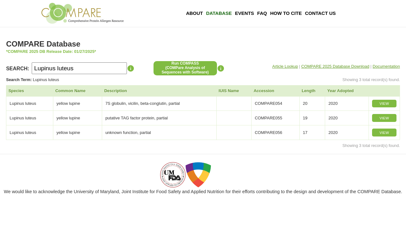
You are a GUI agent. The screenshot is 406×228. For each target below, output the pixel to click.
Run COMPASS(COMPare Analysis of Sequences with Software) (185, 67)
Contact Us (320, 13)
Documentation (386, 66)
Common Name (70, 90)
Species (16, 90)
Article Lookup (285, 66)
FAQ (262, 13)
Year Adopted (340, 90)
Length (308, 90)
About (194, 13)
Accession (264, 90)
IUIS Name (229, 90)
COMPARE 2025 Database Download (335, 66)
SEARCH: (17, 68)
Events (244, 13)
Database (219, 13)
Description (115, 90)
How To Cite (286, 13)
